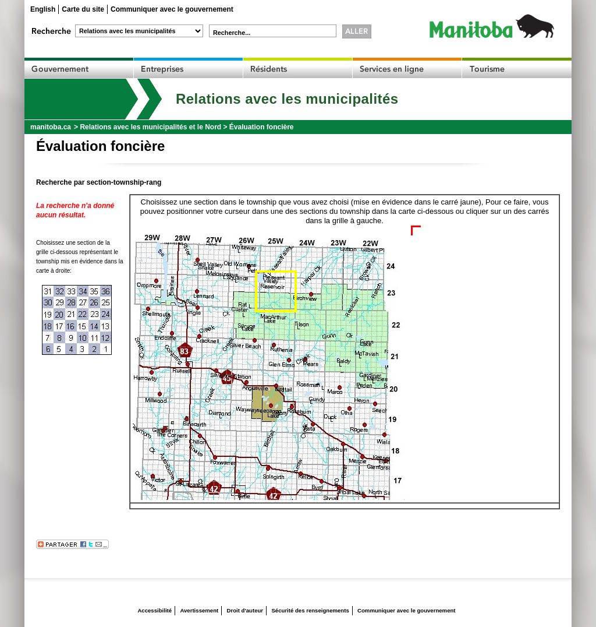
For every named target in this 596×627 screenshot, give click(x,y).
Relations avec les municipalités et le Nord (150, 127)
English (42, 9)
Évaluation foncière (261, 127)
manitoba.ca (50, 127)
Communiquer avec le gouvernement (172, 9)
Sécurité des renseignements (310, 610)
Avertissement (199, 610)
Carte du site (83, 9)
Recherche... (231, 32)
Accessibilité (154, 610)
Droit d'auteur (245, 610)
